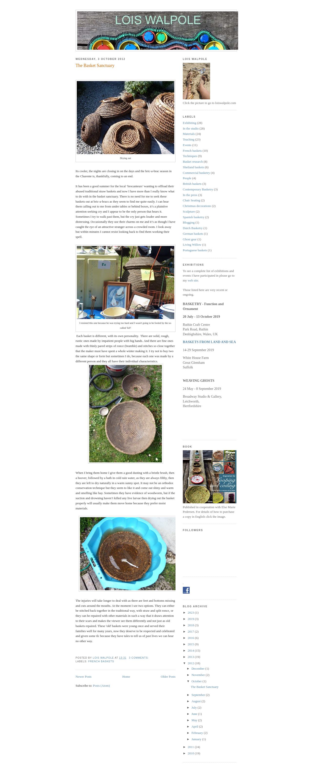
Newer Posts (83, 676)
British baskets (192, 184)
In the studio (191, 128)
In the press (190, 195)
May (195, 720)
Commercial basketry (196, 173)
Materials (189, 134)
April (195, 726)
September (199, 695)
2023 (191, 612)
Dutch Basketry (193, 228)
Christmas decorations (197, 206)
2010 (191, 753)
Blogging (189, 222)
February (198, 733)
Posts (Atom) (101, 685)
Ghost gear (190, 239)
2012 (191, 663)
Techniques (190, 156)
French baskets (101, 661)
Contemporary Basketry (198, 189)
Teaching (188, 139)
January (197, 739)
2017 (191, 631)
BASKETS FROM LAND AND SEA (209, 342)
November (199, 675)
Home (126, 676)
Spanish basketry (193, 217)
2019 (191, 619)
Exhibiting (189, 123)
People (187, 178)
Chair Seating (191, 200)
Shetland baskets (193, 167)
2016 (191, 638)
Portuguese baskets (195, 250)
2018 (191, 625)
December (198, 668)
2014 (191, 650)
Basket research (193, 161)
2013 (191, 657)
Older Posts (168, 676)
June (195, 714)
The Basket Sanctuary (95, 65)
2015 (191, 644)
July (195, 707)
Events (187, 145)
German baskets (193, 233)
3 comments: (139, 657)
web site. (193, 280)
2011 (191, 747)
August (197, 701)
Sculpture (189, 211)
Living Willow (192, 244)
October (197, 681)
